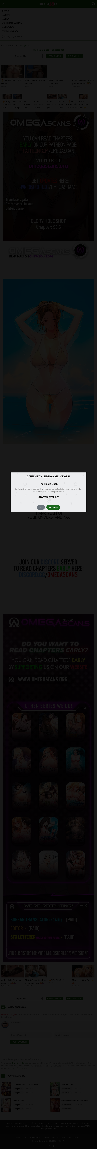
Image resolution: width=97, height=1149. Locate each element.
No (41, 507)
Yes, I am (53, 507)
